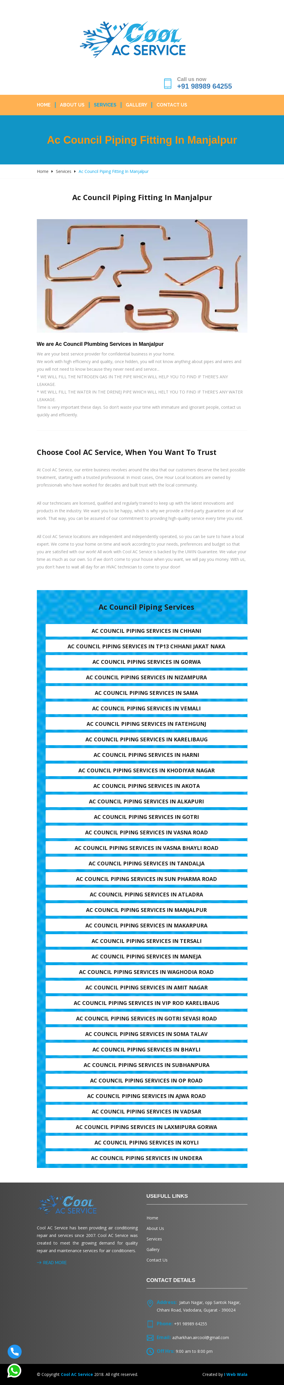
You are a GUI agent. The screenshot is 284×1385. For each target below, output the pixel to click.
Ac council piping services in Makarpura (146, 925)
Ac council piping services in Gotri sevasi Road (146, 1018)
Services (105, 105)
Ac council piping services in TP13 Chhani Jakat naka (146, 646)
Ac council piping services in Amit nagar (146, 987)
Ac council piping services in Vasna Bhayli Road (146, 847)
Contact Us (171, 105)
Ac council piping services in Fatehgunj (146, 723)
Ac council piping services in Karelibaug (146, 739)
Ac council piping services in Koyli (146, 1142)
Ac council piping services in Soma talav (146, 1033)
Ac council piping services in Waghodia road (146, 971)
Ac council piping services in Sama (146, 692)
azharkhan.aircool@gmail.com (200, 1337)
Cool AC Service (77, 1374)
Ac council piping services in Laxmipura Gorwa (146, 1126)
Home (44, 105)
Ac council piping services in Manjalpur (146, 909)
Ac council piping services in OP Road (146, 1080)
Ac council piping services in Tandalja (146, 863)
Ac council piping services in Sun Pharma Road (146, 878)
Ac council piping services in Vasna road (146, 832)
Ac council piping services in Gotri (146, 816)
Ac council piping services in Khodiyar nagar (146, 770)
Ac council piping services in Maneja (146, 956)
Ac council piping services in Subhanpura (146, 1064)
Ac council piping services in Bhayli (146, 1049)
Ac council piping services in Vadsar (146, 1111)
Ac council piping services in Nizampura (146, 677)
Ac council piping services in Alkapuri (146, 801)
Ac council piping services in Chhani (146, 630)
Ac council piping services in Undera (146, 1157)
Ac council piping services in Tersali (147, 940)
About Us (72, 105)
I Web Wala (235, 1374)
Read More (52, 1262)
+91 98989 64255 (204, 86)
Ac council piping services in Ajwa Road (146, 1095)
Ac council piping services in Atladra (146, 894)
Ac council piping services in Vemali (146, 708)
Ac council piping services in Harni (146, 754)
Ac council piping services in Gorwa (146, 661)
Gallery (136, 105)
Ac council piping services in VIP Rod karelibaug (146, 1002)
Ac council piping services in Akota (146, 785)
